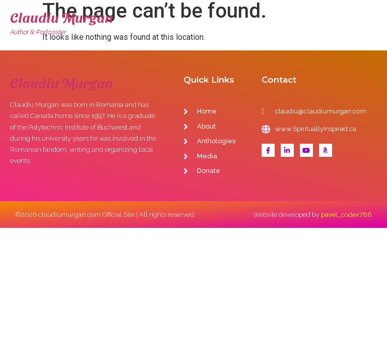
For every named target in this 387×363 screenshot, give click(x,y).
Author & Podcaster (38, 32)
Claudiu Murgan (61, 17)
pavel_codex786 (346, 214)
